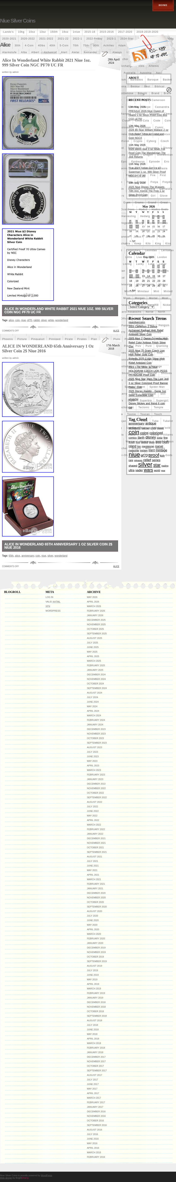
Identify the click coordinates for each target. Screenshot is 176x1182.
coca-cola (142, 120)
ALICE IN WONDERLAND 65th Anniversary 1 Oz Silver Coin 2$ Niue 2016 (58, 545)
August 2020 (94, 911)
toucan (145, 414)
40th (52, 45)
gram (127, 202)
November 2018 (96, 1007)
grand (152, 202)
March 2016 (94, 1152)
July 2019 (92, 970)
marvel (133, 270)
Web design (6, 1178)
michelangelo (145, 284)
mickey (163, 284)
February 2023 (96, 774)
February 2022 (96, 829)
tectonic (143, 407)
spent (141, 386)
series (156, 460)
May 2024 (92, 706)
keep (137, 243)
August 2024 (94, 692)
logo (149, 257)
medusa (150, 277)
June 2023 (93, 756)
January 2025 (95, 670)
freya (154, 182)
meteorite (126, 284)
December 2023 (96, 729)
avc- (159, 72)
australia (130, 72)
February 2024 (96, 720)
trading (165, 465)
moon (127, 298)
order (162, 318)
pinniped (54, 339)
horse (152, 223)
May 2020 (92, 925)
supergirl (162, 400)
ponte (148, 339)
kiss (168, 243)
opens (149, 318)
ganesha (134, 188)
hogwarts (127, 223)
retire (134, 352)
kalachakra (122, 243)
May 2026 (92, 597)
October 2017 (95, 1066)
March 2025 (94, 661)
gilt (144, 195)
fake (135, 168)
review (148, 352)
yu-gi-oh (121, 455)
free (130, 182)
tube (155, 421)
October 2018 (95, 1011)
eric (166, 161)
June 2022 (93, 811)
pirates (82, 339)
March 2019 (94, 988)
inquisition (129, 229)
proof (127, 345)
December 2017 (96, 1057)
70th (76, 45)
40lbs (41, 45)
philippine (136, 332)
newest (126, 305)
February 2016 (96, 1157)
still (163, 393)
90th (96, 45)
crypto (138, 141)
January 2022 (95, 834)
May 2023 (92, 761)
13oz (43, 31)
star (156, 465)
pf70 (122, 332)
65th (11, 555)
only (138, 318)
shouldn (166, 373)
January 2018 (95, 1052)
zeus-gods (165, 455)
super (132, 400)
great (164, 202)
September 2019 (97, 961)
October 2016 (95, 1120)
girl (153, 195)
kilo (148, 243)
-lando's (8, 31)
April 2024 (93, 711)
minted (168, 291)
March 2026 (94, 606)
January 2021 (95, 888)
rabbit (36, 320)
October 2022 (95, 793)
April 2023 (93, 765)
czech (165, 141)
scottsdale (125, 366)
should (152, 373)
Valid (53, 601)
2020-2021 (9, 38)
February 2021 (96, 884)
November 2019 (96, 952)
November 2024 (96, 679)
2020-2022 (28, 38)
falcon (147, 168)
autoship (146, 72)
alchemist (50, 52)
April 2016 (93, 1148)
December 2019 (96, 947)
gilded (133, 195)
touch (158, 414)
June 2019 (93, 975)
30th (17, 45)
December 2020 (96, 893)
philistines (154, 332)
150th (54, 31)
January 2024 (95, 724)
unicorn (131, 427)
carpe (147, 107)
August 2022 (94, 802)
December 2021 (96, 838)
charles (154, 113)
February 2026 (96, 611)
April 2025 (93, 656)
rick (160, 352)
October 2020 (95, 902)
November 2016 (96, 1116)
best (147, 86)
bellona (121, 86)
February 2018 (96, 1047)
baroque (153, 79)
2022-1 (77, 38)
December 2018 (96, 1002)
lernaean (167, 250)
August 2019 (94, 966)
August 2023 (94, 747)
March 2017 (94, 1098)
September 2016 (97, 1125)
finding (131, 175)
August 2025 (94, 638)
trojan (122, 421)
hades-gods (160, 209)
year (163, 470)
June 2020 (93, 920)
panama (126, 325)
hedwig (145, 216)
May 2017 (92, 1088)
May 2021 (92, 870)
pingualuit (38, 339)
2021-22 (63, 38)
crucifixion (122, 141)
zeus (150, 455)
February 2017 (96, 1102)
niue (23, 320)
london (162, 257)
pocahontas (132, 339)
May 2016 (92, 1143)
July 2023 (92, 752)
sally (157, 359)
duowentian (165, 154)
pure (149, 345)
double (134, 154)
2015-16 (89, 31)
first (163, 175)
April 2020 (93, 929)
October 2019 (95, 956)
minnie (128, 291)
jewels (150, 236)
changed (125, 113)
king (158, 243)
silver (44, 320)
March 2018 (94, 1043)
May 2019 (92, 979)
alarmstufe (9, 52)
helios (158, 216)
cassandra (162, 107)
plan (94, 339)
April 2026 (93, 601)
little (128, 257)
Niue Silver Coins (17, 21)
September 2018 (97, 1016)
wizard (136, 448)
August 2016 (94, 1129)
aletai (75, 52)
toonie (131, 414)
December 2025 (96, 620)
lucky (140, 264)
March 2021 (94, 879)
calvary (142, 100)
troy (133, 421)
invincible (161, 229)
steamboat (149, 393)
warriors (145, 441)
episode (154, 161)
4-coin (29, 45)
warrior (130, 441)
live (139, 257)
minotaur (143, 291)
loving (127, 264)
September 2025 (97, 633)
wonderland (61, 320)
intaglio (146, 229)
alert (64, 52)
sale (147, 359)
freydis (167, 182)
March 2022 (94, 824)
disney (167, 147)
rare (131, 460)
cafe (130, 100)
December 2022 (96, 783)
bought (142, 93)
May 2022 (92, 815)
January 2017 (95, 1107)
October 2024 (95, 683)
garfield (149, 188)
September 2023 (97, 743)
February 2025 (96, 665)
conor (136, 134)
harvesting (129, 216)
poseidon (163, 339)
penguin (164, 325)
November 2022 (96, 788)
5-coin (64, 45)
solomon (155, 380)
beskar (135, 86)
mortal (153, 298)
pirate (69, 339)
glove (164, 195)
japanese (123, 236)
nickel (167, 305)
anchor (123, 59)
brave (167, 93)
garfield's (165, 188)
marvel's (148, 270)
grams (139, 202)
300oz (6, 45)
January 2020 (95, 943)
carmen (133, 107)
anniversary (27, 555)
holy (140, 223)
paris (139, 325)
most (165, 298)
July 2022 (92, 806)
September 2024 (97, 688)
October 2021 (95, 847)
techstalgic (126, 407)
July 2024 (92, 697)
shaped (133, 465)
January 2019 (95, 997)
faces (123, 168)
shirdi (126, 373)
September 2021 (97, 852)
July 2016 (92, 1134)
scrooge (156, 366)
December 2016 (96, 1111)
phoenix (7, 339)
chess (168, 113)
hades (143, 209)
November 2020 (96, 897)
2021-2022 (46, 38)
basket (167, 79)
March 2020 (94, 934)
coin (168, 120)
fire (153, 175)
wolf (148, 448)
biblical (160, 86)
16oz (65, 31)
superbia (146, 400)
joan (162, 236)
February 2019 (96, 993)
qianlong (162, 345)
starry (123, 393)
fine (143, 175)
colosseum (127, 127)
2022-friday (94, 38)
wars (159, 441)
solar (131, 380)
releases (138, 460)
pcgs (151, 325)
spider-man (157, 386)
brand (155, 93)
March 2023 (94, 770)
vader (139, 470)
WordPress (53, 611)
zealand (137, 455)
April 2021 (93, 875)
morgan (140, 298)
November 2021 (96, 843)
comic (159, 127)
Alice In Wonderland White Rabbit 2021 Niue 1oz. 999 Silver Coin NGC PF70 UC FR (46, 62)
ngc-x (139, 305)
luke (151, 264)
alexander (90, 52)
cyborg (151, 141)
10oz (32, 31)
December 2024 (96, 674)
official (125, 318)
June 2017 (93, 1084)
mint (156, 291)
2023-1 (111, 38)
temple (158, 407)
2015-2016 (107, 31)
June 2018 (93, 1029)
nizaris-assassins (129, 311)
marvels (163, 270)
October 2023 (95, 738)
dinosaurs (135, 147)
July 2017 (92, 1079)
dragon (148, 154)
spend (129, 386)
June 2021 (93, 865)
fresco (141, 182)
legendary (134, 250)
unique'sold (162, 427)
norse (150, 311)
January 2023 (95, 779)
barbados (136, 79)
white (51, 320)
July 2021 (92, 861)
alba (24, 52)
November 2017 (96, 1061)
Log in (49, 597)
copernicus (162, 134)
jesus (137, 236)
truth (144, 421)
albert (35, 52)
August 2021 (94, 856)
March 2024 (94, 715)
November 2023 (96, 733)
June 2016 (93, 1139)
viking (155, 434)
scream (141, 366)
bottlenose (126, 93)
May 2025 (92, 651)
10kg (21, 31)
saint (136, 359)
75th (86, 45)
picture (22, 339)
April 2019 (93, 984)
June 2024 (93, 702)
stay (134, 393)
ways (170, 441)
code (156, 120)
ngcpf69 (153, 305)
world (157, 470)
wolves (160, 448)
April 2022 (93, 820)
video (131, 434)
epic (124, 161)
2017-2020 (125, 31)
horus (164, 223)
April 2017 (93, 1093)
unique (145, 427)
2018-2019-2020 (147, 31)
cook (147, 134)
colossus (145, 127)
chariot (140, 113)
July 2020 (92, 915)
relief (147, 460)
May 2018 (92, 1034)
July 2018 (92, 1025)
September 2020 (97, 906)
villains (168, 434)
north (161, 311)
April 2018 (93, 1038)
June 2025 (93, 647)
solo (142, 380)
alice (11, 320)
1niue (76, 31)
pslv (138, 345)
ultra (131, 470)
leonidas (151, 250)
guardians (128, 209)
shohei (138, 373)
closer (126, 120)
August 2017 (94, 1075)
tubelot (168, 421)
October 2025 (95, 629)
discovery (152, 147)
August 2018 (94, 1020)
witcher (122, 448)
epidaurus (138, 161)
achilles (108, 45)
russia (124, 359)
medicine (135, 277)
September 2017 (97, 1070)
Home (163, 5)
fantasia (162, 168)
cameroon (158, 100)
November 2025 (96, 624)
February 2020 (96, 938)
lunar (163, 264)
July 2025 (92, 642)
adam (122, 45)
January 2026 (95, 615)
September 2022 (97, 797)
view (143, 434)
